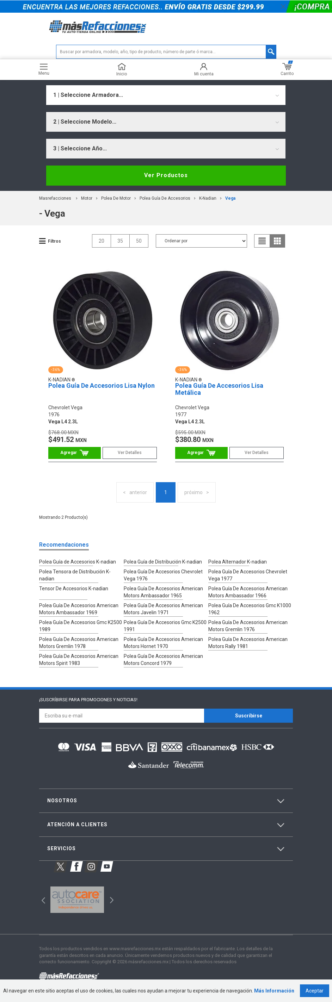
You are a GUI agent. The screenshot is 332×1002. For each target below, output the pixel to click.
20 (101, 241)
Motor (86, 198)
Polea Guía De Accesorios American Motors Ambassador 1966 (248, 592)
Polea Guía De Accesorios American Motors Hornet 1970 (163, 642)
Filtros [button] (54, 241)
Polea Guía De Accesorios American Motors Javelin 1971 (163, 609)
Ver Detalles (130, 452)
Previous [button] (41, 899)
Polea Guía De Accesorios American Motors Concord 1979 (163, 659)
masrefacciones (55, 198)
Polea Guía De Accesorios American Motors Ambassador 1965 (163, 592)
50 (139, 241)
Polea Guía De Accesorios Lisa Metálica (219, 389)
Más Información (274, 991)
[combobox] (165, 95)
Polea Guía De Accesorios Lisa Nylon (101, 385)
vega (230, 198)
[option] (77, 899)
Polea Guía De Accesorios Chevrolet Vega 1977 (247, 575)
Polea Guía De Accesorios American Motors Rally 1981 (248, 642)
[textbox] (166, 52)
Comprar (74, 453)
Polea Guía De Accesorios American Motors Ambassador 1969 (78, 609)
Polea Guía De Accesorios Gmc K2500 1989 (80, 626)
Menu (43, 69)
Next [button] (110, 899)
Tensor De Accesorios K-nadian (73, 588)
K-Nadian (207, 198)
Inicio (121, 69)
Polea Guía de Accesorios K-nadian (77, 562)
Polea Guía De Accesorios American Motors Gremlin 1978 (78, 642)
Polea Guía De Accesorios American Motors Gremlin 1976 (248, 626)
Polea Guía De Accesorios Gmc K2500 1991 (165, 626)
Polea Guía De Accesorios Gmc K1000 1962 (249, 609)
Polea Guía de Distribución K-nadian (163, 562)
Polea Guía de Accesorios (165, 198)
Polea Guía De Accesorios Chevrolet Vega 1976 (163, 575)
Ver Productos (166, 175)
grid (277, 241)
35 (120, 241)
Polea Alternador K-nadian (237, 562)
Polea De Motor (116, 198)
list (262, 241)
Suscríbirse (248, 715)
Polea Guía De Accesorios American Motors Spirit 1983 (78, 659)
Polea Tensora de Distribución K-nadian (75, 575)
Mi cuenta (204, 69)
